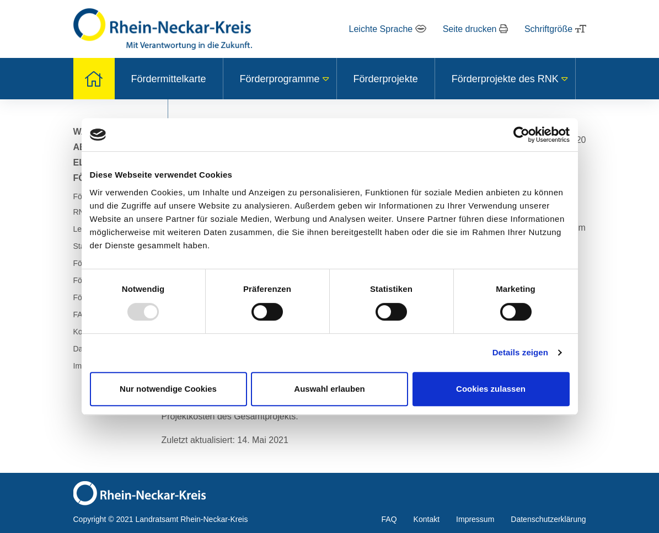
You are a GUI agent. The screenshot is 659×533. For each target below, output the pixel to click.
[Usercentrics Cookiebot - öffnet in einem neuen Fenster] (521, 134)
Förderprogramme (280, 78)
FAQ (389, 519)
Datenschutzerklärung (548, 519)
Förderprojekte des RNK (505, 78)
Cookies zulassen (491, 388)
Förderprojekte (385, 78)
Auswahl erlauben (329, 388)
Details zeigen (520, 352)
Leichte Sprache (387, 29)
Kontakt (427, 519)
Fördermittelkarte (168, 78)
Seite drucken (475, 29)
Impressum (475, 519)
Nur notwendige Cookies (168, 388)
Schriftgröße (555, 29)
